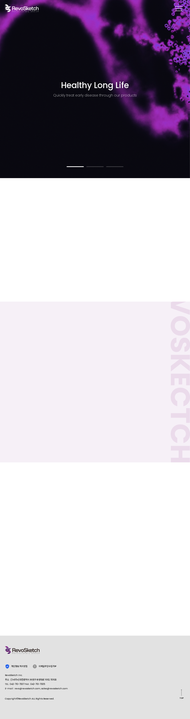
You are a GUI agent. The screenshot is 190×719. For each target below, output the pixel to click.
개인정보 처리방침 (16, 666)
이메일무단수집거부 (44, 666)
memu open (179, 8)
